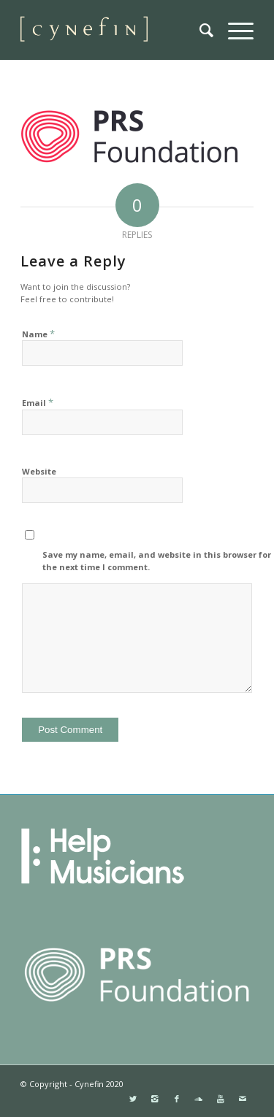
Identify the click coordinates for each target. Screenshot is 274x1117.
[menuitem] (199, 30)
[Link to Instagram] (155, 1099)
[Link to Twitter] (133, 1099)
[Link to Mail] (243, 1099)
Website (39, 471)
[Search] (199, 30)
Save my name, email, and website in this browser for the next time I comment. (156, 560)
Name (38, 333)
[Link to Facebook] (177, 1099)
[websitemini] (113, 30)
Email (37, 402)
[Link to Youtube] (221, 1099)
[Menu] (233, 30)
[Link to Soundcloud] (199, 1099)
